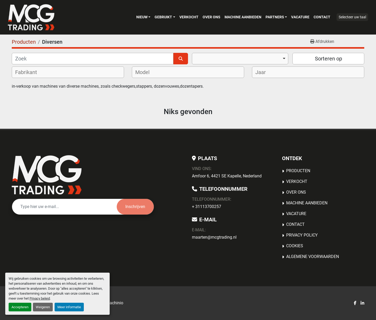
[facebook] (355, 303)
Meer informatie (69, 307)
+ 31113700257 (206, 206)
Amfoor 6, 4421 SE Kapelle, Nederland (227, 175)
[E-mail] (64, 207)
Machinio (114, 302)
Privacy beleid (40, 298)
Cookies (294, 245)
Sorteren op (328, 58)
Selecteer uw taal (352, 17)
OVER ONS (211, 17)
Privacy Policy (302, 235)
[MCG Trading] (46, 174)
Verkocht (188, 17)
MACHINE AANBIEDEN (243, 17)
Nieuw (142, 17)
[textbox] (29, 72)
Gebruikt (163, 17)
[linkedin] (362, 303)
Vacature (300, 17)
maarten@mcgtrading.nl (214, 237)
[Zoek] (92, 58)
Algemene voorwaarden (312, 256)
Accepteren (19, 307)
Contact (322, 17)
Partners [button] (275, 17)
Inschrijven (135, 206)
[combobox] (240, 58)
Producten (298, 170)
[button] (143, 17)
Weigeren (43, 307)
